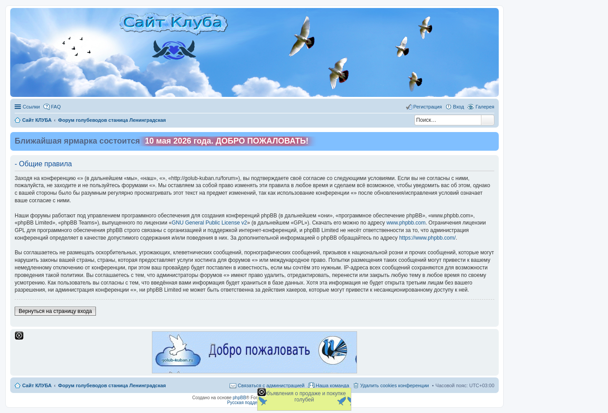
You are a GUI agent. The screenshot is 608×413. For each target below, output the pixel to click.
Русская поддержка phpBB (254, 402)
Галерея (485, 106)
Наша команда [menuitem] (332, 385)
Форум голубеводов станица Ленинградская (112, 385)
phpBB (239, 397)
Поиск (487, 120)
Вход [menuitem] (458, 106)
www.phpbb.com (405, 223)
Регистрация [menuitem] (427, 106)
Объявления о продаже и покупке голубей (304, 396)
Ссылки (31, 106)
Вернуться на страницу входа (55, 311)
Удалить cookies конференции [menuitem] (394, 385)
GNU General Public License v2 (209, 223)
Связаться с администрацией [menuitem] (271, 385)
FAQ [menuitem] (56, 106)
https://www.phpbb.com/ (427, 238)
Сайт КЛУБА (37, 385)
